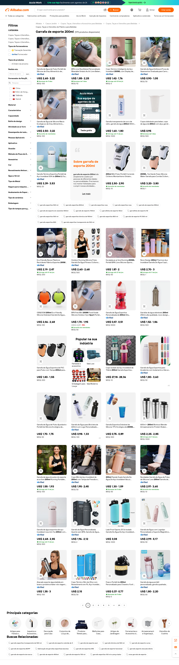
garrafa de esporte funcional (110, 649)
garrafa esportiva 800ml (73, 205)
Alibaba (39, 23)
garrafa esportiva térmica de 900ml (77, 216)
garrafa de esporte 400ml (48, 654)
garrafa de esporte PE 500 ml (135, 216)
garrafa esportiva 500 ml (47, 205)
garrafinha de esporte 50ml (111, 211)
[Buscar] (114, 10)
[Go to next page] (124, 605)
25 (119, 605)
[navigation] (20, 315)
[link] (175, 640)
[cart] (140, 10)
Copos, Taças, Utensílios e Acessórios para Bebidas (81, 23)
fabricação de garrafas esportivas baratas (52, 649)
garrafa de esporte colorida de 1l (60, 643)
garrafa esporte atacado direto (140, 649)
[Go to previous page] (82, 605)
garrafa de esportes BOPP (19, 649)
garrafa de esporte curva (139, 643)
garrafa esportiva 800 (46, 222)
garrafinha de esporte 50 (137, 211)
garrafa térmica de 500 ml (113, 643)
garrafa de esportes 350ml (147, 205)
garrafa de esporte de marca (20, 654)
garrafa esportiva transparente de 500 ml (77, 222)
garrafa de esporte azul (88, 643)
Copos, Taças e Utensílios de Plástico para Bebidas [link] (56, 27)
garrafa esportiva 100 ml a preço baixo (105, 654)
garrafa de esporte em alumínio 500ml (52, 211)
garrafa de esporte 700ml (84, 211)
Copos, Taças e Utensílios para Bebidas (121, 23)
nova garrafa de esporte (136, 654)
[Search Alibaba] (69, 9)
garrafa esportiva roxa (98, 205)
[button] (105, 9)
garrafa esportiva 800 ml (107, 216)
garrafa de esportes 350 (84, 649)
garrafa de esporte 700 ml (74, 654)
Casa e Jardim (51, 23)
